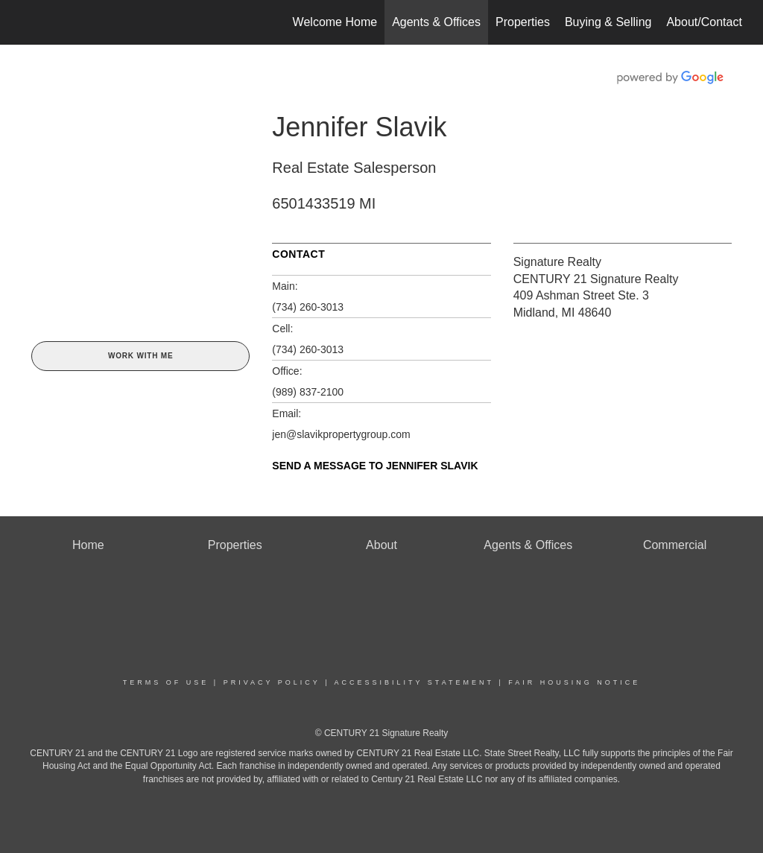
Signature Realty (557, 262)
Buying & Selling (608, 22)
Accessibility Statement (414, 682)
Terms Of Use (166, 682)
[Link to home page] (28, 22)
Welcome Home (335, 22)
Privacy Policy (272, 682)
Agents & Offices (436, 22)
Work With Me (140, 356)
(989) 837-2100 (307, 392)
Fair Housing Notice (574, 682)
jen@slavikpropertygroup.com (341, 434)
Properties (523, 22)
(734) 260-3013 (307, 307)
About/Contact (703, 22)
